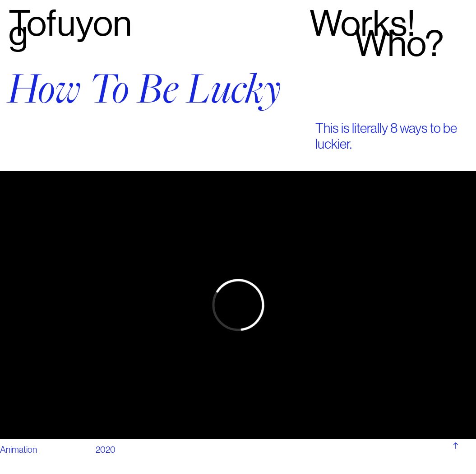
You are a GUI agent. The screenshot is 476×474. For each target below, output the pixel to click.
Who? (399, 43)
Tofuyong (70, 28)
